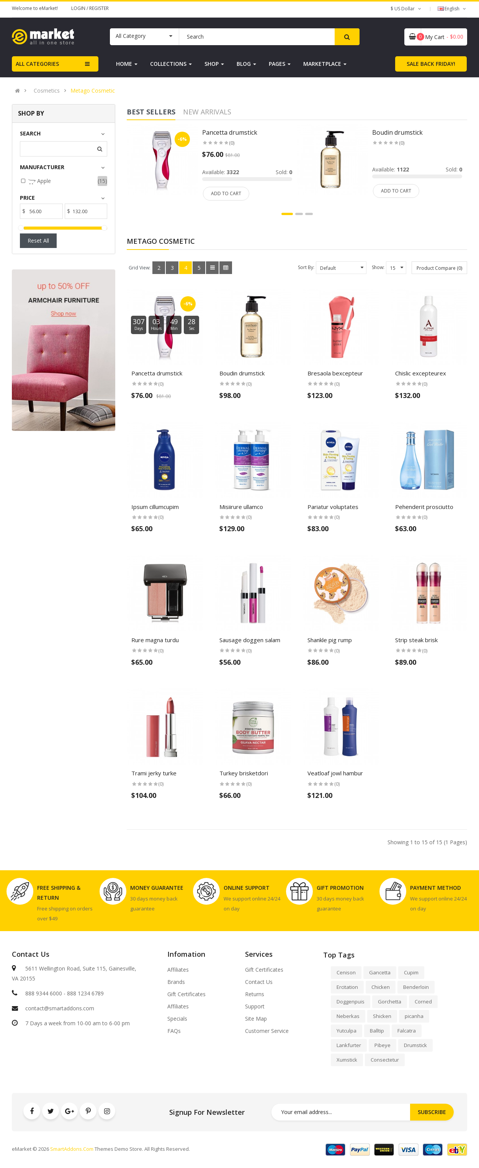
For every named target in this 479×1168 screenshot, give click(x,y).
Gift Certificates (186, 994)
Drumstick (415, 1045)
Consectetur (385, 1059)
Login (79, 8)
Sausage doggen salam (249, 640)
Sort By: (306, 267)
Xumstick (347, 1059)
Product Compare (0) (439, 268)
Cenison (346, 972)
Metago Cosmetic (92, 90)
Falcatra (406, 1030)
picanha (414, 1016)
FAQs (174, 1031)
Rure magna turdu (155, 640)
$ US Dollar (406, 8)
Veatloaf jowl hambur (335, 773)
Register (99, 8)
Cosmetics (47, 90)
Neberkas (348, 1016)
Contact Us (259, 982)
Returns (254, 994)
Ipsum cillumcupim (155, 507)
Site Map (256, 1018)
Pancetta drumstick (156, 373)
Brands (176, 982)
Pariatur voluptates (332, 507)
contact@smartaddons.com (59, 1008)
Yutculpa (346, 1030)
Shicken (382, 1016)
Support (255, 1006)
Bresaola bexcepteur (335, 373)
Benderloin (416, 987)
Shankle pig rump (329, 640)
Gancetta (380, 972)
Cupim (411, 972)
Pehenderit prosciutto (424, 507)
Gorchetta (389, 1001)
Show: (378, 267)
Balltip (377, 1030)
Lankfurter (349, 1045)
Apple (39, 181)
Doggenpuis (351, 1001)
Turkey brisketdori (243, 773)
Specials (177, 1018)
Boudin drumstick (242, 373)
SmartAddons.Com (71, 1148)
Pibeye (382, 1045)
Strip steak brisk (416, 640)
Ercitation (347, 987)
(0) (160, 384)
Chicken (380, 987)
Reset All (38, 240)
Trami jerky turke (154, 773)
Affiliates (178, 969)
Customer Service (267, 1031)
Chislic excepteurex (420, 373)
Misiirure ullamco (241, 507)
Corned (423, 1001)
